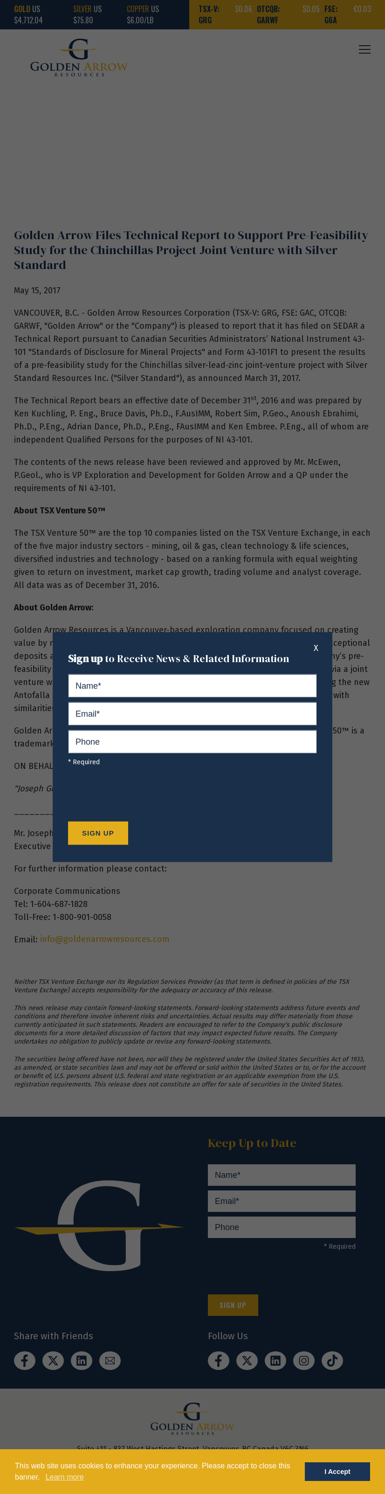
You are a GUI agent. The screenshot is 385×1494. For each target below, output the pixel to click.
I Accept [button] (337, 1471)
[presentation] (139, 796)
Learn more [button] (65, 1477)
